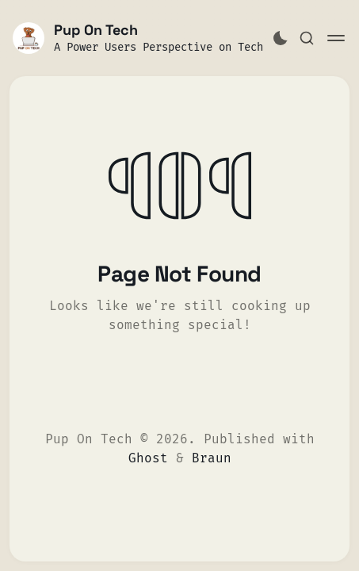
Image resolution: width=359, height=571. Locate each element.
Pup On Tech (96, 30)
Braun (211, 458)
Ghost (148, 458)
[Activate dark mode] (280, 38)
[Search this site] (307, 38)
